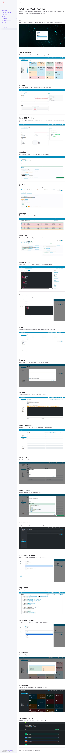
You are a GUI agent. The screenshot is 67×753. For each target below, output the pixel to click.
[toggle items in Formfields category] (16, 19)
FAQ (3, 25)
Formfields (4, 18)
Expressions (4, 22)
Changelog (4, 27)
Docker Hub (62, 2)
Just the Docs (9, 750)
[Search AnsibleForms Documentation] (30, 2)
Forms (3, 16)
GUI (3, 29)
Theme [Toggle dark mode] (47, 2)
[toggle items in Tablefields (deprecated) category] (16, 21)
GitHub (54, 2)
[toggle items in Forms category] (16, 16)
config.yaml (4, 14)
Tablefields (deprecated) (7, 20)
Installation (4, 10)
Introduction (4, 8)
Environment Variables (7, 12)
